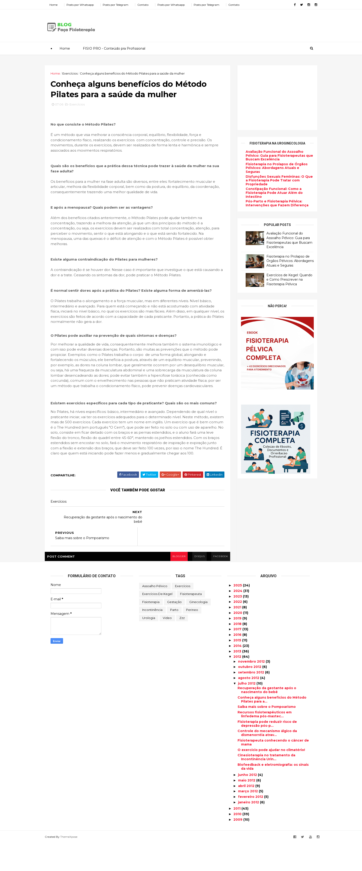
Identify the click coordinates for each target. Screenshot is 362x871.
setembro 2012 (251, 700)
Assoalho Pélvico (154, 614)
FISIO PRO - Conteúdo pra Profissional (114, 48)
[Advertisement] (227, 24)
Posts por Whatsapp (86, 4)
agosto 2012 (249, 706)
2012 (237, 685)
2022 (238, 630)
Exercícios (75, 73)
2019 (237, 646)
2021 (237, 635)
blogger (172, 584)
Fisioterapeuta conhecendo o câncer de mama (273, 770)
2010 (237, 842)
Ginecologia (198, 630)
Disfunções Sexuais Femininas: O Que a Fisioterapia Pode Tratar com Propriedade (273, 180)
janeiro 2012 (249, 830)
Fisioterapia (151, 630)
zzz (182, 646)
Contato (148, 4)
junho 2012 (248, 803)
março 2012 (248, 819)
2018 (237, 652)
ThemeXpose (74, 864)
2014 (238, 674)
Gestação (174, 630)
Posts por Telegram (121, 4)
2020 (238, 641)
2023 (238, 624)
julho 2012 (247, 711)
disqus (193, 584)
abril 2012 (246, 814)
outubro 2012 (250, 695)
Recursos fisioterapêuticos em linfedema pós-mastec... (265, 742)
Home (59, 4)
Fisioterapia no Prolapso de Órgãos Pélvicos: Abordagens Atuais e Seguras (271, 168)
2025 (238, 613)
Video (167, 646)
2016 (237, 663)
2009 (238, 848)
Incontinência (152, 638)
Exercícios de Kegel (157, 622)
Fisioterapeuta (191, 622)
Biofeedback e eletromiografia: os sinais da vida (273, 795)
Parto (174, 638)
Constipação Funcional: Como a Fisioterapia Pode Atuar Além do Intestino (268, 193)
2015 (237, 668)
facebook (215, 584)
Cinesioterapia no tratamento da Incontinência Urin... (266, 785)
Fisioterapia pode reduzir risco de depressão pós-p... (267, 752)
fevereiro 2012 (251, 825)
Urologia (148, 646)
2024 (238, 619)
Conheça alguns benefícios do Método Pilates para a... (272, 727)
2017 (237, 657)
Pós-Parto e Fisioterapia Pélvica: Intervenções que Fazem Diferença (271, 203)
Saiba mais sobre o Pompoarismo (267, 735)
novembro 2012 (252, 689)
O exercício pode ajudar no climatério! (271, 778)
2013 (237, 679)
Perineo (192, 638)
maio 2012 (247, 808)
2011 (237, 837)
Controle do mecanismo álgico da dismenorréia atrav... (267, 761)
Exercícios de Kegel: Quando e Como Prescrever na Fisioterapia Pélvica (284, 279)
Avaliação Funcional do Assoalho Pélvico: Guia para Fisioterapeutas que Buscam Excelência (273, 155)
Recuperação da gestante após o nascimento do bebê (267, 718)
